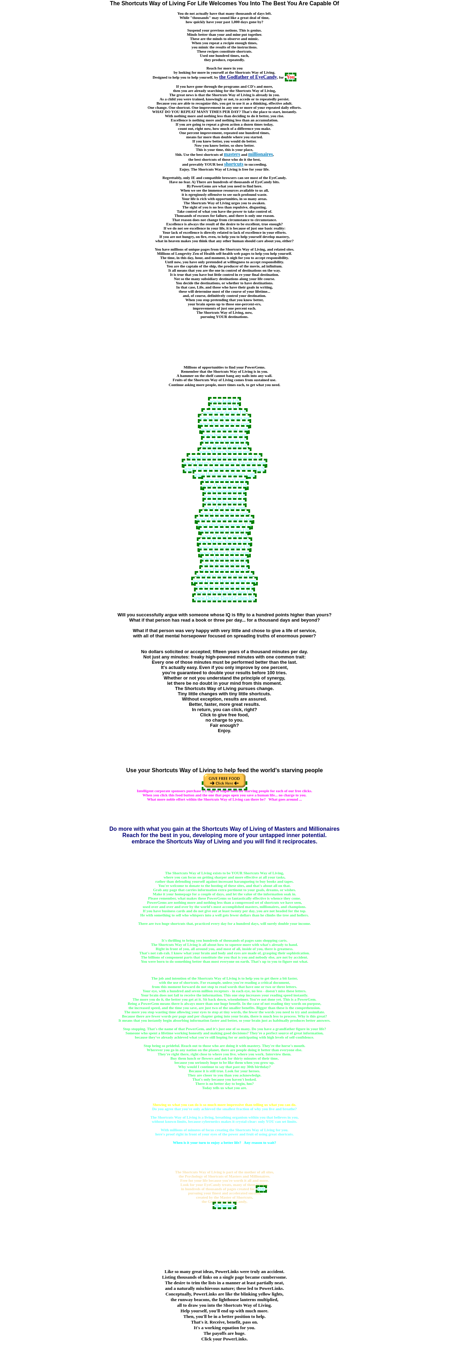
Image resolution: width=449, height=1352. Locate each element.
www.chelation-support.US (224, 525)
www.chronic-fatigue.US (224, 530)
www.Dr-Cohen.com (224, 508)
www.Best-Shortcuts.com (225, 423)
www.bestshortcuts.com (224, 429)
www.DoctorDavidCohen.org (224, 586)
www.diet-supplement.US (224, 547)
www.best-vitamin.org (225, 435)
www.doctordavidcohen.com (224, 575)
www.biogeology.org (224, 491)
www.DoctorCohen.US (224, 564)
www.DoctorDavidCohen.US (224, 592)
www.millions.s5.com (224, 480)
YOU (261, 1189)
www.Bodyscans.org (224, 502)
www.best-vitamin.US (224, 440)
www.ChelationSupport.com (224, 519)
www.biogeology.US (224, 496)
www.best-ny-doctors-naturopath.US (224, 457)
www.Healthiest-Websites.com (224, 474)
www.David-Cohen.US (224, 536)
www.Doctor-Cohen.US (224, 569)
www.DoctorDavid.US (224, 485)
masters (232, 154)
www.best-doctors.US (224, 412)
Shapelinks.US (224, 407)
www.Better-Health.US (224, 446)
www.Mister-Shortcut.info (224, 541)
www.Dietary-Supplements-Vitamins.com (224, 463)
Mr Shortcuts (224, 1205)
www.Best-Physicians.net (225, 418)
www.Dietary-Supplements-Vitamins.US (224, 468)
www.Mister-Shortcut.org (224, 452)
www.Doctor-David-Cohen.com (224, 581)
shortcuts (233, 164)
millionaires (260, 154)
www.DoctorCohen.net (224, 558)
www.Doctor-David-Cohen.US (224, 598)
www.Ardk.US (224, 401)
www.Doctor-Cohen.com (224, 553)
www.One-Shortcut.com (224, 513)
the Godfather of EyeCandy (248, 77)
